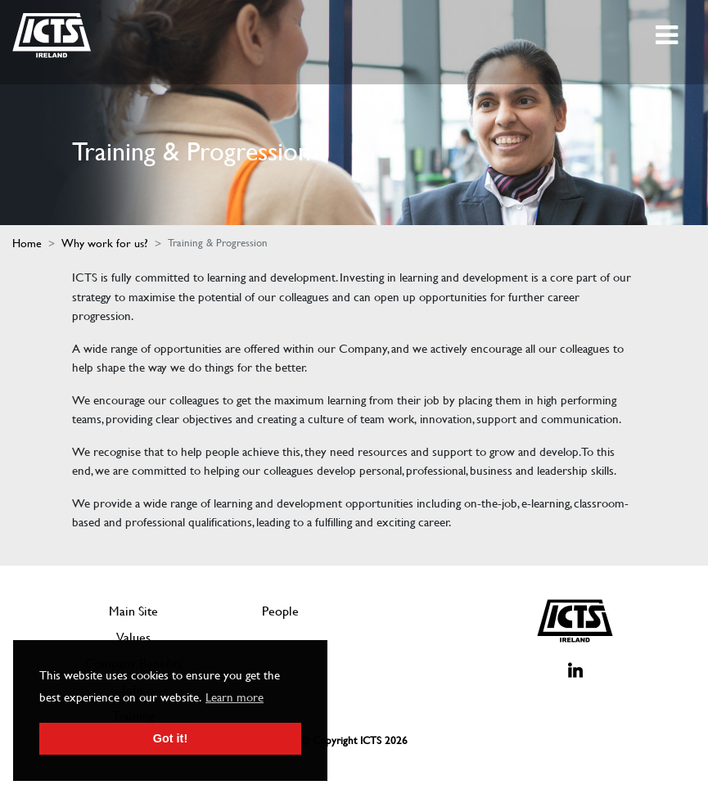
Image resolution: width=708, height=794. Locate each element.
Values (133, 637)
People (280, 611)
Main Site (133, 611)
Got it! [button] (170, 738)
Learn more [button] (234, 697)
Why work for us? (104, 243)
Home (27, 243)
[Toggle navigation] (668, 35)
